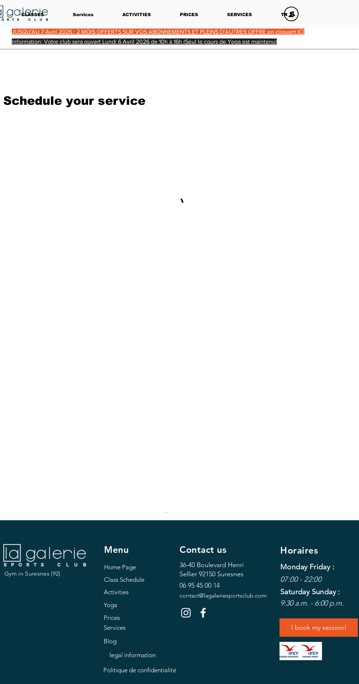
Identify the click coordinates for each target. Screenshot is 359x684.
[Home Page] (137, 567)
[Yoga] (136, 604)
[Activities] (136, 591)
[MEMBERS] (291, 14)
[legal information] (132, 655)
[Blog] (136, 641)
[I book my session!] (319, 627)
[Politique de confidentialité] (140, 670)
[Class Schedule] (137, 579)
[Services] (136, 627)
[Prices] (136, 617)
